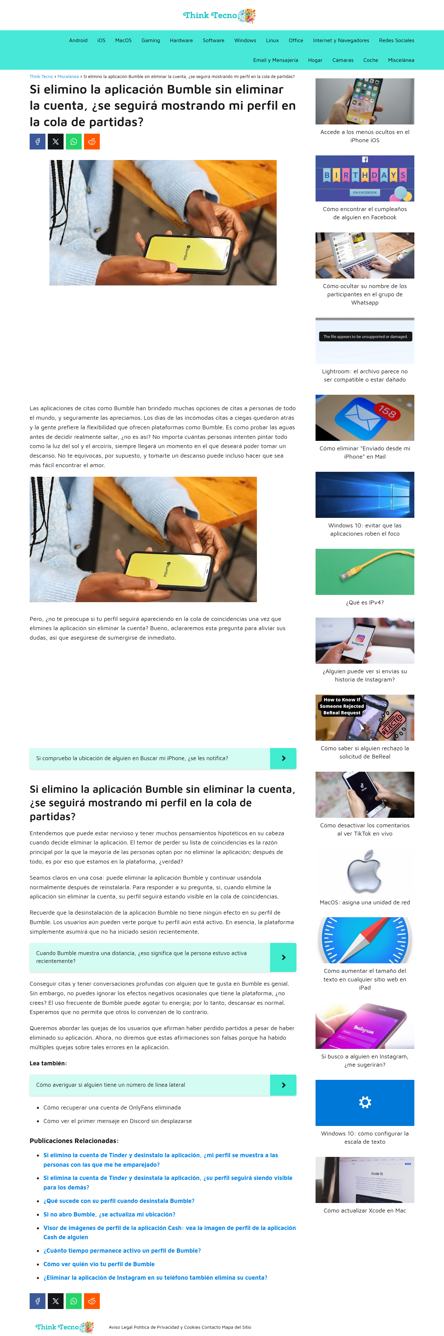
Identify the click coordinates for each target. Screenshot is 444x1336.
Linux (272, 40)
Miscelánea (401, 60)
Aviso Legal (121, 1327)
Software (214, 40)
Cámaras (342, 60)
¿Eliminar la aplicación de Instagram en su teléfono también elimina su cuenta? (155, 1277)
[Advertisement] (163, 339)
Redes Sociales (396, 40)
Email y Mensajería (275, 60)
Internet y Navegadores (341, 40)
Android (78, 40)
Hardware (181, 40)
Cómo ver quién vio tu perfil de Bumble (99, 1264)
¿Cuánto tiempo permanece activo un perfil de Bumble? (122, 1250)
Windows (245, 40)
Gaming (151, 40)
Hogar (315, 60)
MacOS (123, 40)
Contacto (211, 1327)
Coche (370, 60)
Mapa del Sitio (236, 1327)
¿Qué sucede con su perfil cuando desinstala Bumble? (119, 1200)
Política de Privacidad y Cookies (167, 1327)
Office (296, 40)
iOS (101, 40)
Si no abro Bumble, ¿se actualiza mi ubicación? (109, 1214)
